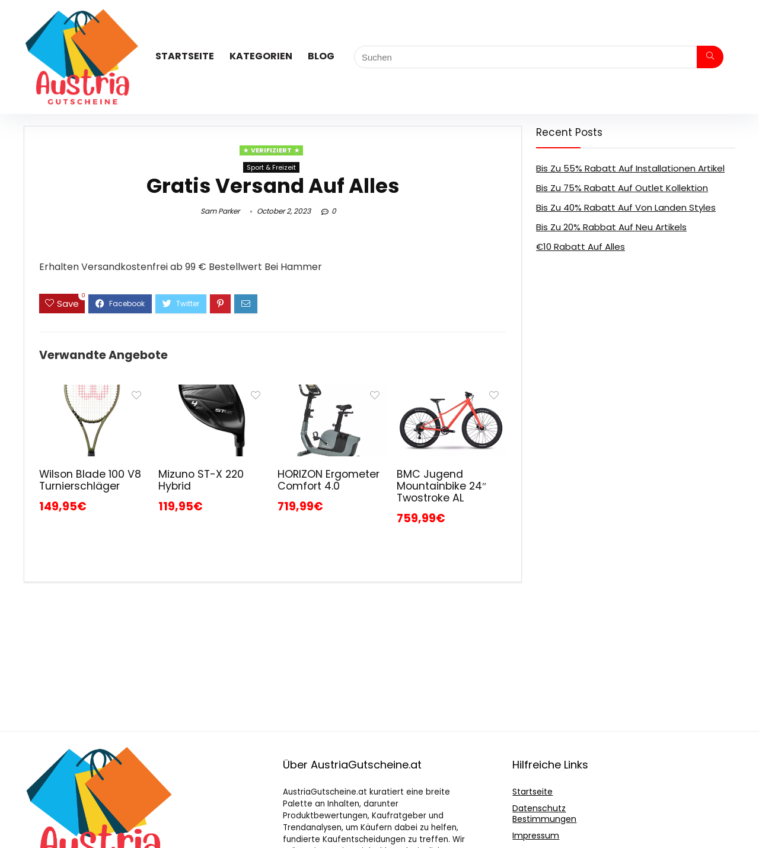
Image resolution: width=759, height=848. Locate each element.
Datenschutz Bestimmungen (544, 813)
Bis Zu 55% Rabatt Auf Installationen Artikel (630, 168)
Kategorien (260, 56)
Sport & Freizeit (271, 167)
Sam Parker (220, 211)
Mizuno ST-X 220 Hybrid (201, 480)
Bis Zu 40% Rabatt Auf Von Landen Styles (626, 207)
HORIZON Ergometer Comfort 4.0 (329, 480)
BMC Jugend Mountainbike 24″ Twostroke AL (441, 486)
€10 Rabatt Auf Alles (580, 246)
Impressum (535, 835)
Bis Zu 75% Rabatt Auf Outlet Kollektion (622, 188)
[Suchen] (710, 57)
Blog (321, 56)
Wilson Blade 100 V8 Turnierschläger (90, 480)
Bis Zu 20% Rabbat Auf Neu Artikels (611, 227)
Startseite (184, 56)
